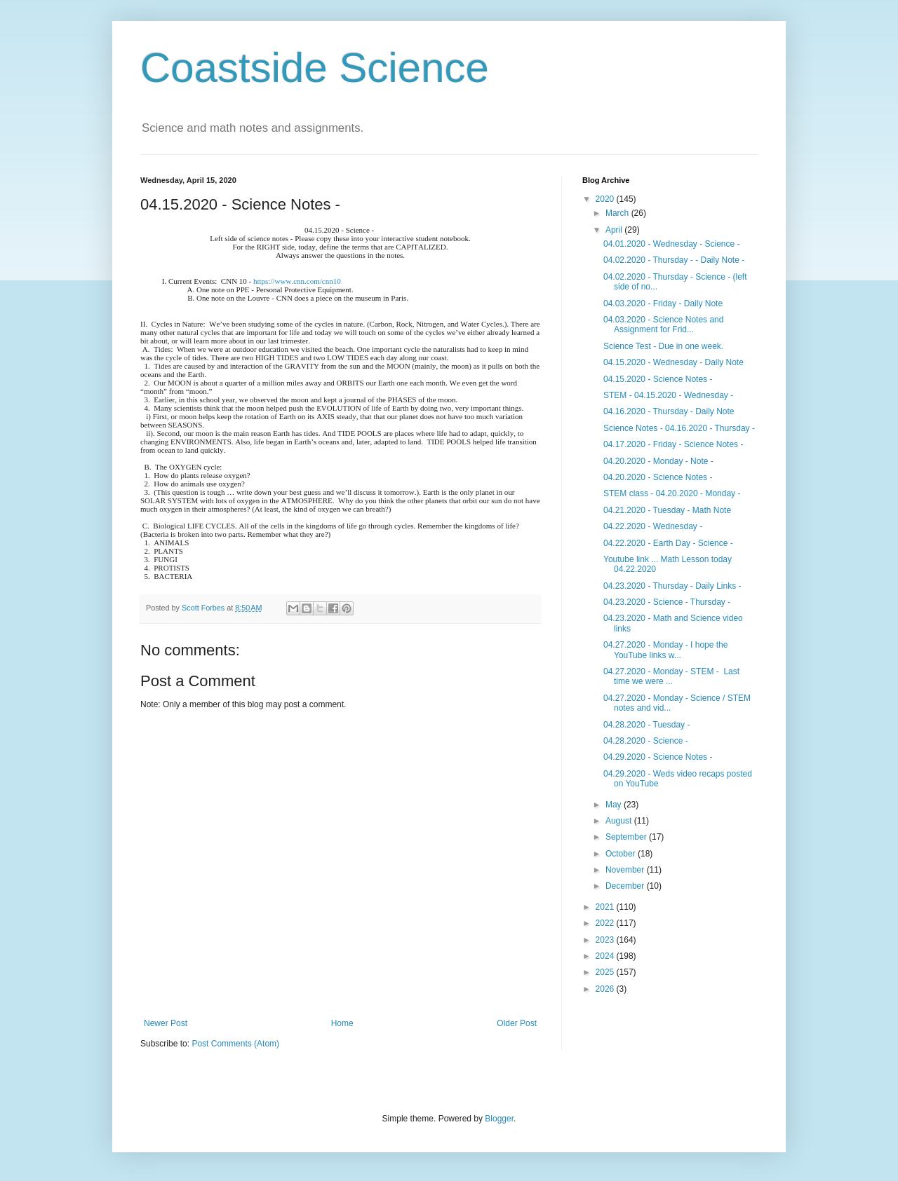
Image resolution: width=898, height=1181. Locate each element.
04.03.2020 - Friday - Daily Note (663, 303)
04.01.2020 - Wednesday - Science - (671, 244)
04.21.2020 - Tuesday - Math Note (667, 510)
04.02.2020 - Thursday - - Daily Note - (673, 260)
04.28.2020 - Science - (645, 741)
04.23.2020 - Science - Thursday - (666, 602)
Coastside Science (314, 67)
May (614, 805)
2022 (606, 923)
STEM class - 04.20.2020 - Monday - (671, 493)
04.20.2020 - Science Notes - (657, 477)
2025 (606, 972)
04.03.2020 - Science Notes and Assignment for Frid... (663, 324)
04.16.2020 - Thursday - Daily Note (669, 411)
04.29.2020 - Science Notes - (657, 757)
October (621, 854)
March (618, 213)
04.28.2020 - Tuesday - (646, 725)
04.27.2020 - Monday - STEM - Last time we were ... (671, 676)
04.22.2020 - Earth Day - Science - (668, 543)
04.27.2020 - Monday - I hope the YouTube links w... (665, 650)
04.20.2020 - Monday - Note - (658, 461)
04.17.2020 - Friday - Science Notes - (673, 444)
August (619, 821)
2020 (606, 199)
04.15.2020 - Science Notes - (657, 379)
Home (342, 1023)
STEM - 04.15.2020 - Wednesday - (668, 395)
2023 (606, 940)
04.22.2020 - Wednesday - (652, 526)
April (614, 230)
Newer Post (165, 1023)
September (627, 837)
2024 (606, 956)
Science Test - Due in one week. (663, 346)
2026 (606, 989)
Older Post (517, 1023)
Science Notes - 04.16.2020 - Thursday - (679, 428)
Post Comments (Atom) (235, 1044)
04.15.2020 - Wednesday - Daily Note (673, 362)
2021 (606, 907)
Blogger (499, 1119)
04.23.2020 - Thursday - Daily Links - (672, 586)
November (626, 870)
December (626, 886)
